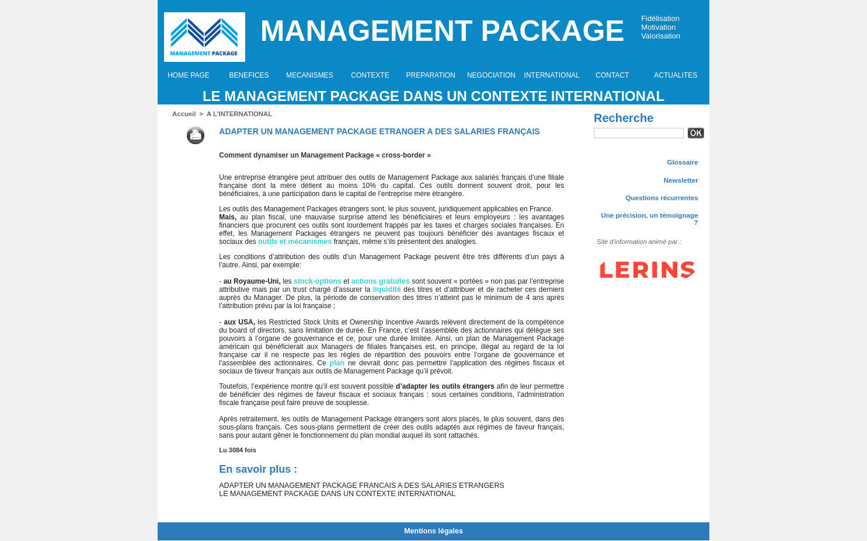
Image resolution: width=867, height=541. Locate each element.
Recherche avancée (622, 145)
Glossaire (683, 161)
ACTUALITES (675, 75)
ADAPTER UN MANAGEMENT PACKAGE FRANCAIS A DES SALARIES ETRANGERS (356, 485)
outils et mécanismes (293, 242)
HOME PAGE (189, 75)
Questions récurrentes (663, 197)
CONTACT (612, 75)
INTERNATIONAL (552, 75)
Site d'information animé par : (635, 235)
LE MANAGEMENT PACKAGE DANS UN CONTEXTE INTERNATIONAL (433, 96)
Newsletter (681, 179)
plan (337, 363)
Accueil (183, 113)
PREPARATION (430, 75)
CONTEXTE (370, 75)
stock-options (318, 281)
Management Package (442, 31)
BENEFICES (249, 75)
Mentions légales (433, 532)
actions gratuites (379, 281)
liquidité (387, 289)
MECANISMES (309, 75)
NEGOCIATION (491, 75)
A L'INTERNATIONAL (237, 113)
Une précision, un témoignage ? (649, 215)
